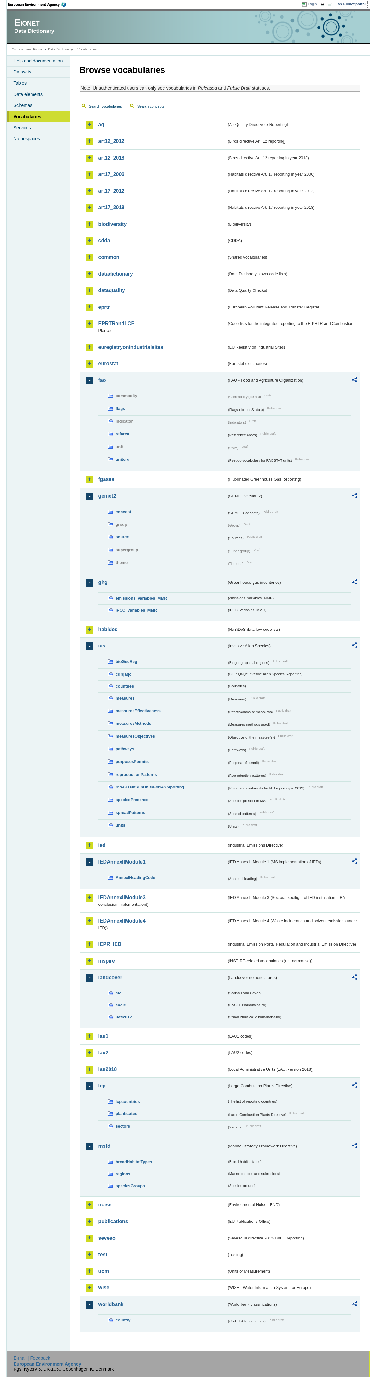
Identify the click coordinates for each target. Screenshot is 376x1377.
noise (105, 1204)
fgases (106, 479)
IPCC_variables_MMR (136, 610)
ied (102, 845)
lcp (102, 1085)
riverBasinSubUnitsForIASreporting (150, 787)
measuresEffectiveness (138, 710)
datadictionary (115, 274)
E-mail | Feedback (32, 1358)
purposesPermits (132, 761)
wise (104, 1287)
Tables (20, 82)
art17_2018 (111, 207)
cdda (104, 240)
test (102, 1254)
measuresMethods (133, 723)
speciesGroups (130, 1185)
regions (123, 1173)
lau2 (103, 1052)
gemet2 (107, 496)
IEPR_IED (110, 944)
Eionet (38, 49)
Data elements (28, 94)
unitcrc (122, 459)
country (123, 1320)
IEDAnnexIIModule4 (122, 920)
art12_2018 (111, 158)
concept (123, 511)
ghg (103, 582)
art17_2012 (111, 191)
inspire (106, 961)
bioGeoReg (126, 661)
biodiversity (112, 224)
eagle (121, 1005)
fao (102, 380)
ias (101, 645)
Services (22, 127)
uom (103, 1271)
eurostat (108, 363)
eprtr (104, 307)
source (122, 537)
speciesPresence (132, 799)
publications (113, 1221)
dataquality (111, 290)
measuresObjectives (135, 736)
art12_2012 (111, 141)
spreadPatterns (130, 812)
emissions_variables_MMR (141, 598)
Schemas (23, 105)
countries (125, 686)
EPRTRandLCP (116, 323)
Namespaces (27, 138)
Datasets (23, 71)
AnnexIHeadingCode (135, 877)
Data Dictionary (60, 49)
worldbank (111, 1304)
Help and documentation (38, 60)
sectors (123, 1126)
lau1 (103, 1036)
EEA (39, 4)
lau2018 (107, 1069)
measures (125, 698)
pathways (125, 749)
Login (312, 4)
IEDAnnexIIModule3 (122, 897)
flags (120, 408)
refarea (122, 433)
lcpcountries (128, 1101)
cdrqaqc (124, 674)
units (121, 825)
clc (119, 993)
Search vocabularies (105, 106)
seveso (107, 1238)
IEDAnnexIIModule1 (122, 861)
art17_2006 (111, 174)
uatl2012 (124, 1017)
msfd (104, 1146)
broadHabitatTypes (134, 1161)
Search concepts (150, 106)
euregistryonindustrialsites (130, 347)
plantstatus (126, 1113)
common (109, 257)
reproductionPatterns (136, 774)
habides (107, 629)
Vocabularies (28, 116)
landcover (110, 977)
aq (101, 124)
